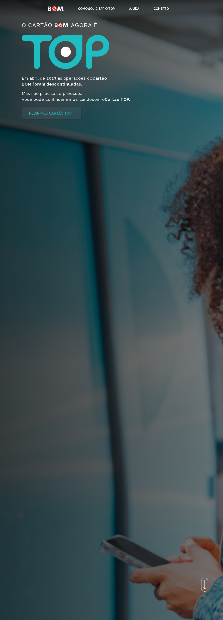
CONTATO (161, 8)
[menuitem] (96, 8)
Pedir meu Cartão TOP (50, 113)
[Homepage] (55, 8)
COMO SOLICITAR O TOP (96, 8)
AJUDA (134, 8)
